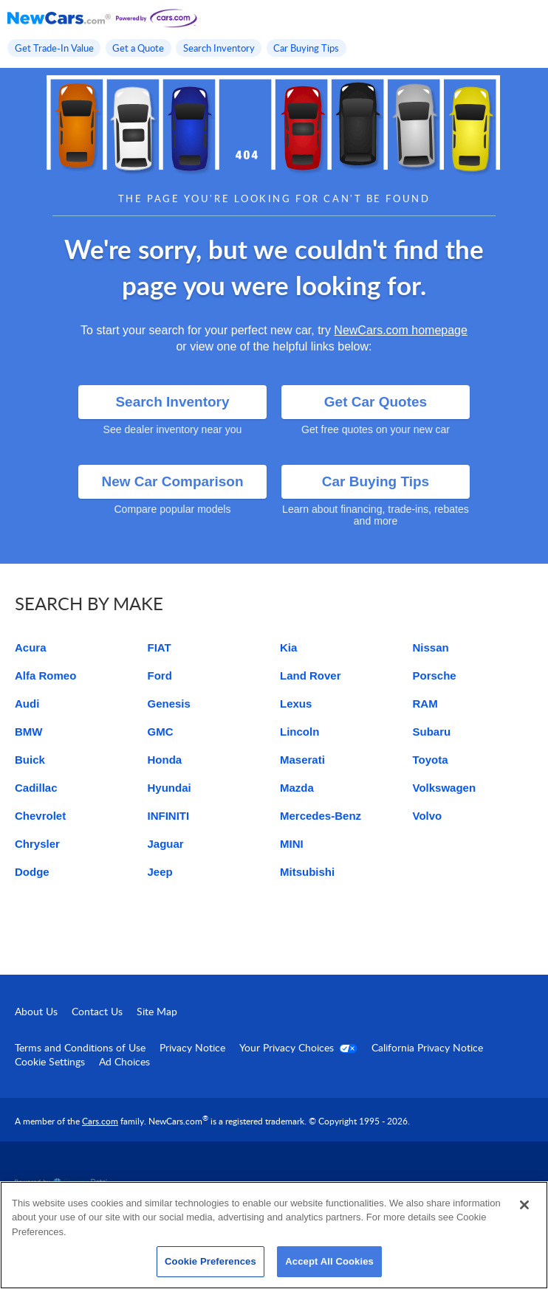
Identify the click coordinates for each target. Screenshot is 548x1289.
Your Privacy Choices (298, 1047)
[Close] (524, 1205)
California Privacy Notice (427, 1047)
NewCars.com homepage (400, 330)
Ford (160, 675)
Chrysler (37, 843)
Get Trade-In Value (54, 48)
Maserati (302, 759)
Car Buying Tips (306, 48)
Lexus (296, 703)
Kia (288, 647)
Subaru (432, 731)
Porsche (434, 675)
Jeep (160, 871)
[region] (274, 1235)
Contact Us (97, 1011)
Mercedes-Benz (320, 815)
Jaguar (166, 843)
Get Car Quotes (375, 401)
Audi (27, 703)
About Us (36, 1011)
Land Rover (310, 675)
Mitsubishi (307, 871)
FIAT (159, 647)
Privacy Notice (192, 1047)
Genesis (169, 703)
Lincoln (299, 731)
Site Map (157, 1011)
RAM (425, 703)
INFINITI (169, 815)
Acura (31, 647)
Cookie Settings (50, 1061)
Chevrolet (40, 815)
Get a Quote (138, 48)
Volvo (427, 815)
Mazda (297, 787)
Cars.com (100, 1121)
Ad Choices (124, 1061)
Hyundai (169, 787)
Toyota (430, 759)
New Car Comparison (172, 481)
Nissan (431, 647)
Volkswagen (444, 787)
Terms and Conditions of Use (80, 1047)
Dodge (32, 871)
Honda (165, 759)
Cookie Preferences (210, 1261)
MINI (292, 843)
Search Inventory (219, 48)
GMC (161, 731)
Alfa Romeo (45, 675)
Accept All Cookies (329, 1261)
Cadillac (36, 787)
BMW (29, 731)
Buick (30, 759)
